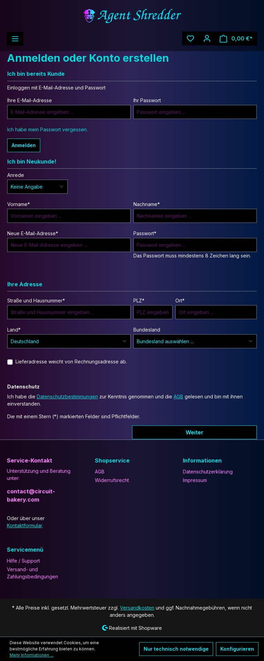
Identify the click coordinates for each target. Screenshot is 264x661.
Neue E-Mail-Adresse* (32, 233)
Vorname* (18, 204)
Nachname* (146, 204)
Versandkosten (137, 608)
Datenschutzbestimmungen (67, 396)
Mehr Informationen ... (31, 655)
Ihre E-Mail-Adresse (29, 100)
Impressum (195, 480)
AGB (178, 396)
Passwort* (144, 233)
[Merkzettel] (190, 38)
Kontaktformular (24, 525)
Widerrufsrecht (112, 480)
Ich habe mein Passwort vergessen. (47, 129)
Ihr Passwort (147, 100)
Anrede (15, 175)
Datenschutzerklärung (208, 471)
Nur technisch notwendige (176, 649)
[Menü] (15, 39)
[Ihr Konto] (207, 38)
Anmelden (24, 145)
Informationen (202, 460)
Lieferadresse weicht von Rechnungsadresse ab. (71, 361)
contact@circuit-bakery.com (31, 495)
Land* (14, 330)
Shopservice (112, 460)
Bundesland (146, 330)
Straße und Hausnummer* (36, 300)
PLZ (138, 300)
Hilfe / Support (23, 561)
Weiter (195, 432)
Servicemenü (25, 549)
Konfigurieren (237, 649)
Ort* (180, 300)
